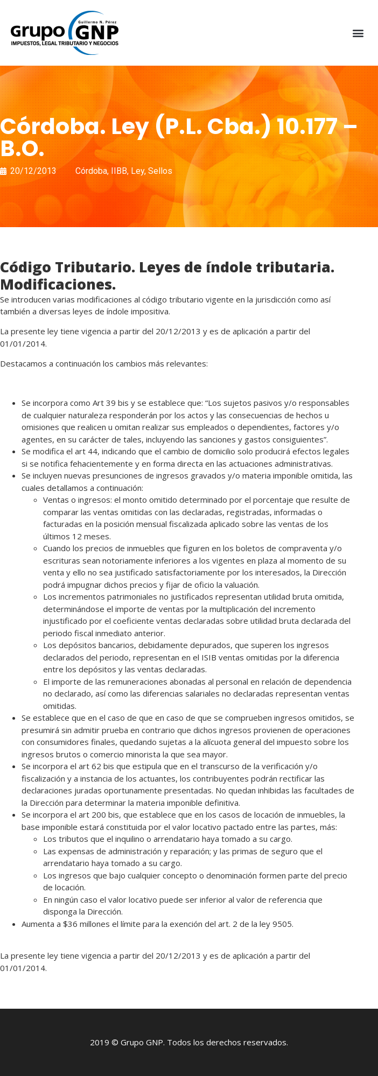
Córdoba (91, 171)
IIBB (119, 171)
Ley (137, 171)
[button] (358, 33)
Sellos (160, 171)
